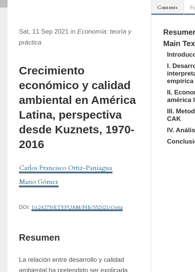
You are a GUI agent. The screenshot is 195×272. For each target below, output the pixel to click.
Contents (167, 7)
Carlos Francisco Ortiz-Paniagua (65, 168)
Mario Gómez (38, 182)
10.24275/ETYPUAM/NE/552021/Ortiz (77, 207)
